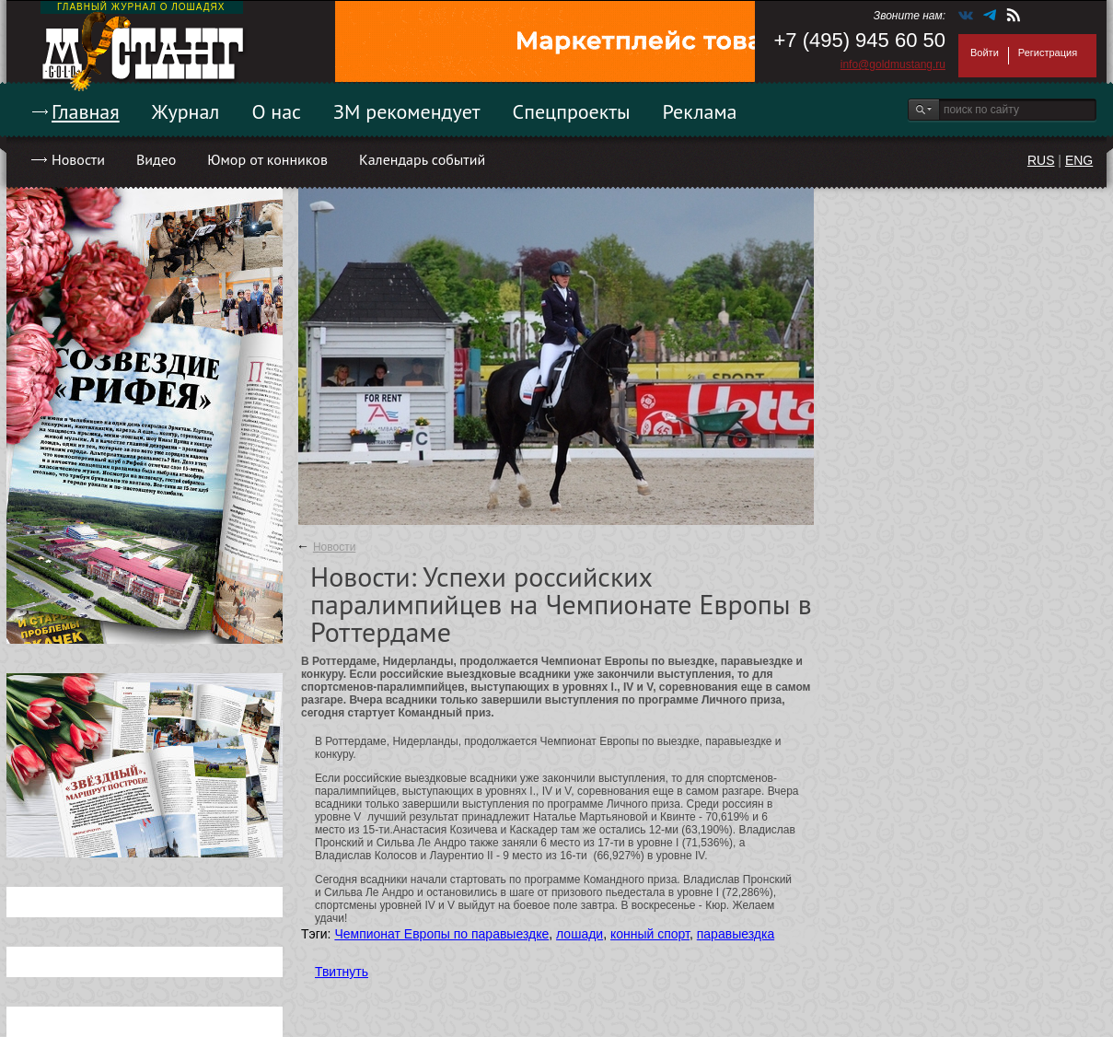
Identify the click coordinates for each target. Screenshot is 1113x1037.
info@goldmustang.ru (893, 64)
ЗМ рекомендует (407, 111)
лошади (579, 933)
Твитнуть (341, 971)
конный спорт (650, 933)
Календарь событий (422, 159)
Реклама (700, 111)
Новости (78, 159)
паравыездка (735, 933)
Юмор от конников (267, 159)
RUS (1041, 160)
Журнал (186, 111)
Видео (156, 159)
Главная (86, 111)
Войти (984, 52)
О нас (276, 111)
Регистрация (1047, 52)
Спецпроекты (572, 111)
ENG (1079, 160)
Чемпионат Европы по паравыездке (441, 933)
